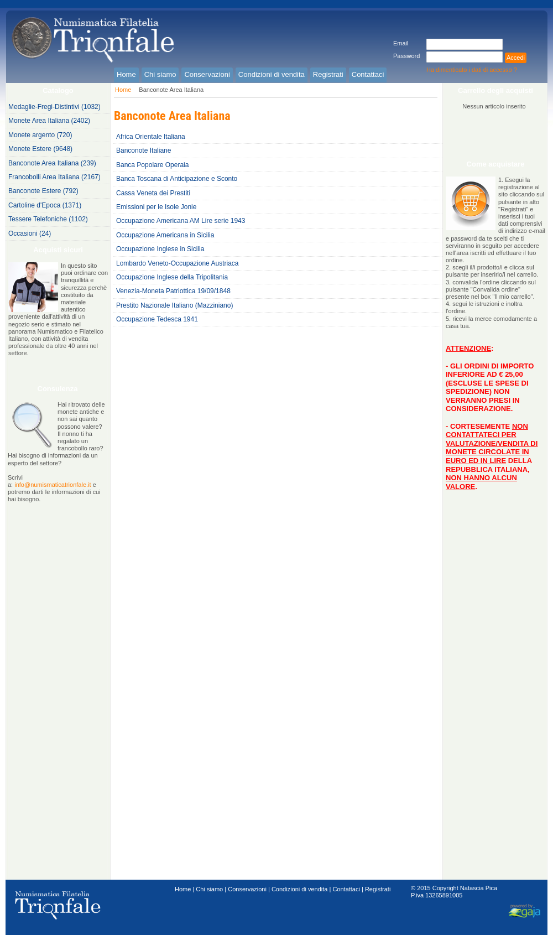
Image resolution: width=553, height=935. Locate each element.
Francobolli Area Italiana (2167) (54, 177)
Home (123, 89)
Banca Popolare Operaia (152, 165)
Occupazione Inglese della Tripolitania (172, 277)
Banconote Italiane (143, 150)
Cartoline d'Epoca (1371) (44, 205)
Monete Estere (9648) (40, 149)
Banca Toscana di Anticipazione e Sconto (176, 179)
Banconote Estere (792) (43, 191)
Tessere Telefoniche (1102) (48, 219)
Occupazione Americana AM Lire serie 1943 (180, 221)
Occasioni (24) (29, 233)
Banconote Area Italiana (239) (52, 163)
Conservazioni (247, 889)
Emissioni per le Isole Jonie (156, 207)
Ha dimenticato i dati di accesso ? (471, 69)
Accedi (516, 57)
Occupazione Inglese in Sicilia (160, 249)
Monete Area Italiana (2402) (49, 120)
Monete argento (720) (40, 135)
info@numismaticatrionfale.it (52, 484)
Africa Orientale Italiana (150, 137)
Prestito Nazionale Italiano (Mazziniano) (174, 305)
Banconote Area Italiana (171, 89)
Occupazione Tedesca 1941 (157, 319)
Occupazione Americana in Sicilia (165, 235)
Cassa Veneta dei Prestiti (153, 193)
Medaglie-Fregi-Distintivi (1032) (54, 107)
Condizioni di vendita (300, 889)
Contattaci (346, 889)
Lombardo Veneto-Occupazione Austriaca (177, 263)
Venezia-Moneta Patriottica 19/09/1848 (173, 291)
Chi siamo (209, 889)
